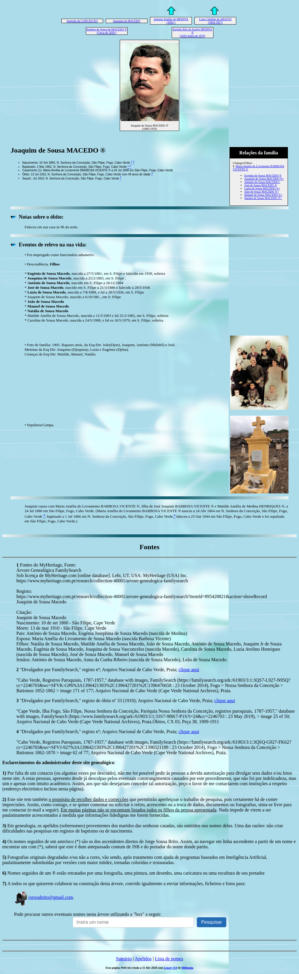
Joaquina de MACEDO (126, 21)
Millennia (187, 967)
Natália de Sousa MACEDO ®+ (263, 198)
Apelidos (143, 958)
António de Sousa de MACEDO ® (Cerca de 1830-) (106, 31)
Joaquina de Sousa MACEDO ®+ (264, 178)
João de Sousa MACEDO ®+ (261, 191)
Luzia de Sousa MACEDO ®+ (262, 188)
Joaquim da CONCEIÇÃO (82, 21)
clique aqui (188, 669)
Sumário (124, 958)
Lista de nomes (169, 958)
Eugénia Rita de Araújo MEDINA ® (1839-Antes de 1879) (192, 32)
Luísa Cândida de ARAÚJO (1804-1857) (215, 21)
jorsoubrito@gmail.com (43, 897)
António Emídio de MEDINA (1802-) (171, 21)
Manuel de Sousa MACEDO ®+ (263, 194)
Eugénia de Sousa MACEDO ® (262, 175)
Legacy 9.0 (170, 967)
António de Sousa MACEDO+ (262, 182)
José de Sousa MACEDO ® (260, 185)
